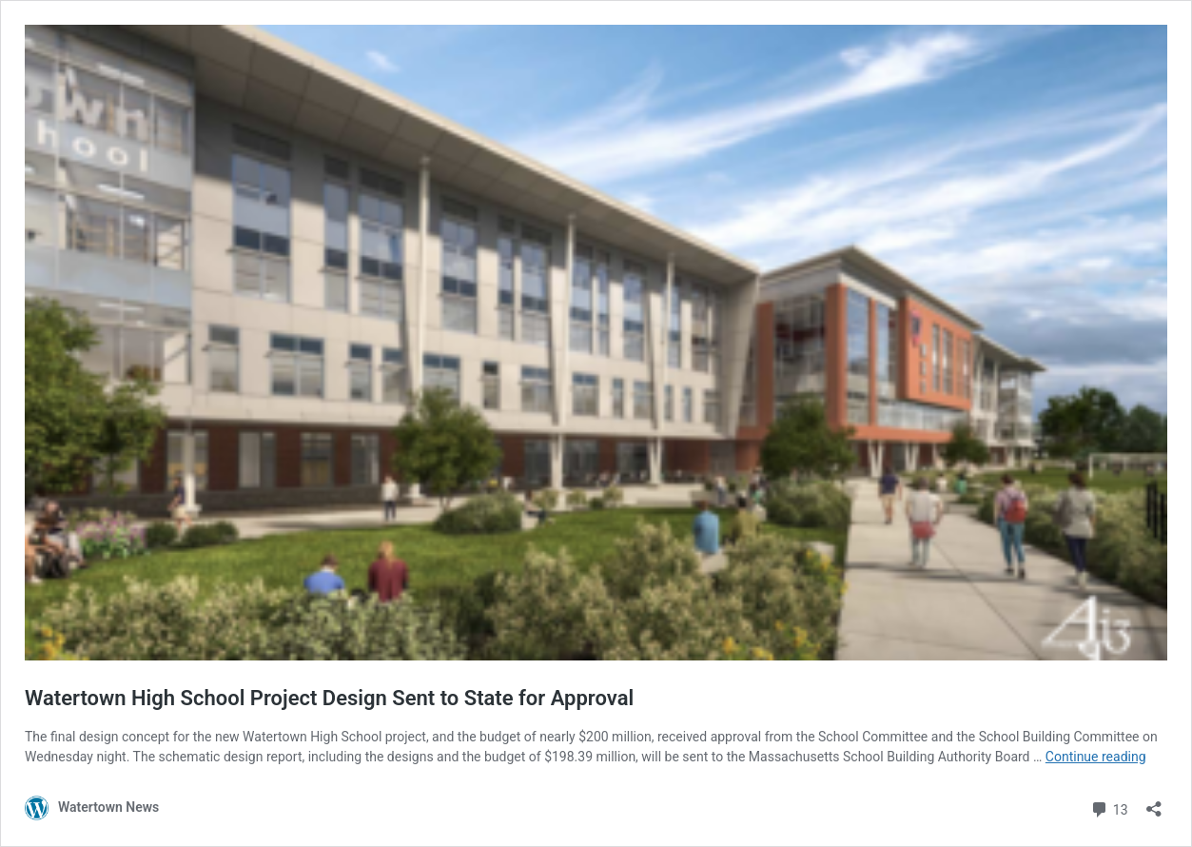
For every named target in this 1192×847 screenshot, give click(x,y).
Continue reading (1095, 756)
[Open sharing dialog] (1154, 802)
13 (1108, 807)
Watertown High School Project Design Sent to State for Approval (329, 698)
